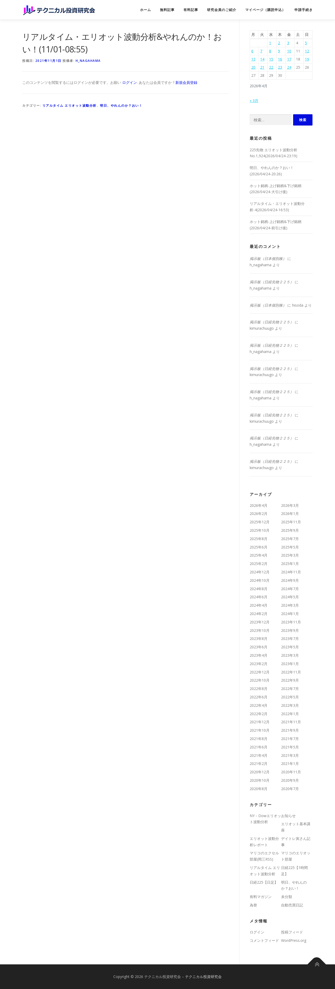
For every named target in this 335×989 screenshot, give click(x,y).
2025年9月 (290, 530)
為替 (253, 905)
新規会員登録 (186, 82)
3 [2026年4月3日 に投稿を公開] (288, 42)
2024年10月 (260, 580)
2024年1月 (290, 613)
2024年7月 (290, 588)
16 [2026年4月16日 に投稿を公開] (280, 59)
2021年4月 (258, 755)
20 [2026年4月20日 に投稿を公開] (253, 67)
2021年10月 (260, 730)
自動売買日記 (292, 905)
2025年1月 (290, 563)
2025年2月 (258, 563)
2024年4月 (258, 605)
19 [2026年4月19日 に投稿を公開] (307, 59)
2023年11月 (291, 622)
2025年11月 (291, 521)
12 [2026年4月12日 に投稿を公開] (307, 50)
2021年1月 (290, 763)
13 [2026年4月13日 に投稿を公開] (253, 59)
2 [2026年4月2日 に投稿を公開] (279, 42)
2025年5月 (290, 547)
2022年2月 (258, 713)
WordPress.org (293, 940)
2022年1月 (290, 713)
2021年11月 (291, 721)
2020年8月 (258, 788)
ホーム (145, 10)
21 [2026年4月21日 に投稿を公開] (262, 67)
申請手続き (303, 10)
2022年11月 (291, 672)
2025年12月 (260, 521)
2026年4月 (258, 505)
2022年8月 (258, 688)
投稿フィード (292, 932)
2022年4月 (258, 705)
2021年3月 (290, 755)
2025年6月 (258, 547)
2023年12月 (260, 622)
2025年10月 (260, 530)
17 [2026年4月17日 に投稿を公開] (289, 59)
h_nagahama (88, 60)
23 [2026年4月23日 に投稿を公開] (280, 67)
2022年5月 (290, 696)
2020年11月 (291, 771)
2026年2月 (258, 513)
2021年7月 (290, 738)
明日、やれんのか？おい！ (121, 105)
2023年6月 (258, 646)
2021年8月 (258, 738)
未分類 (286, 896)
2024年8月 (258, 588)
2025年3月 (290, 555)
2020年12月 (260, 771)
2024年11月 (291, 571)
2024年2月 (258, 613)
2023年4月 (258, 655)
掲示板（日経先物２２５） (272, 281)
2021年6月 (258, 747)
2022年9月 (290, 680)
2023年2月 (258, 663)
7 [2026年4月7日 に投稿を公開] (261, 50)
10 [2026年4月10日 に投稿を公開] (289, 50)
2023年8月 (258, 638)
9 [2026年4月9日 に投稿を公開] (279, 50)
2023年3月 (290, 655)
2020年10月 (260, 780)
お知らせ (288, 815)
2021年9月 (290, 730)
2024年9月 (290, 580)
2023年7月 (290, 638)
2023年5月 (290, 646)
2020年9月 (290, 780)
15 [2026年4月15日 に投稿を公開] (271, 59)
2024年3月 (290, 605)
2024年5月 (290, 596)
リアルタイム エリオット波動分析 (69, 105)
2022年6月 (258, 696)
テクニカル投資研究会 (203, 976)
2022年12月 (260, 672)
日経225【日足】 (264, 882)
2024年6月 (258, 596)
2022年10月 (260, 680)
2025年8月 (258, 538)
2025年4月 (258, 555)
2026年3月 (290, 505)
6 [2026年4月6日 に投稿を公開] (252, 50)
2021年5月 (290, 747)
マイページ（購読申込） (265, 10)
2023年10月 (260, 630)
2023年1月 (290, 663)
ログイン (129, 82)
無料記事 (167, 10)
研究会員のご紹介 (221, 10)
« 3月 (254, 100)
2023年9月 (290, 630)
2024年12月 (260, 571)
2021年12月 (260, 721)
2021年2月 (258, 763)
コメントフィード (264, 940)
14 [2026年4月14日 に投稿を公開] (262, 59)
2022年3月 (290, 705)
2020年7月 (290, 788)
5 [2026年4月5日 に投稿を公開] (306, 42)
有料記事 (190, 10)
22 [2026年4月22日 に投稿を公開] (271, 67)
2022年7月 (290, 688)
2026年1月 (290, 513)
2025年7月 (290, 538)
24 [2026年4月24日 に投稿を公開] (289, 67)
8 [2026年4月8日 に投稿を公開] (270, 50)
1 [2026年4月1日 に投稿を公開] (270, 42)
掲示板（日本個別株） (268, 258)
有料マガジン (261, 896)
